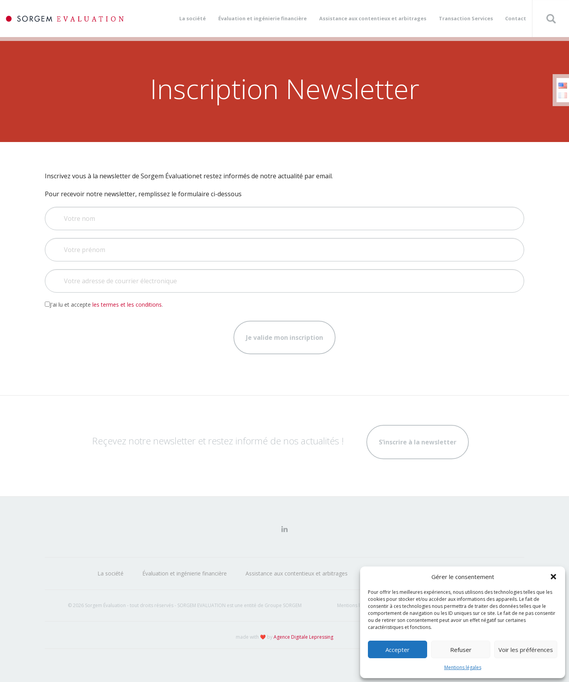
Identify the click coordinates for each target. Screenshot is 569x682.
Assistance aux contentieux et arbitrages (372, 18)
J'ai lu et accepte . (104, 304)
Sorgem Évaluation (65, 18)
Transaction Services (466, 18)
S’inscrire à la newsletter (417, 442)
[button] (553, 577)
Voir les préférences (525, 650)
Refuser (461, 650)
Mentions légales (462, 667)
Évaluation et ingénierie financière (262, 18)
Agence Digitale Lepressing (303, 637)
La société (192, 18)
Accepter (397, 650)
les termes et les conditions (127, 304)
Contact (515, 18)
